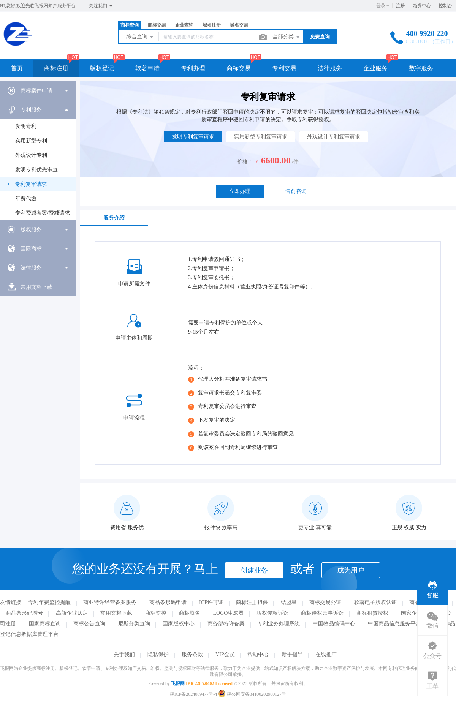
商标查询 (129, 25)
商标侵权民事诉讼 (322, 613)
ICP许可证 (211, 602)
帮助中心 (258, 654)
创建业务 (254, 570)
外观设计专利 (31, 155)
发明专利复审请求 (193, 136)
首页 (17, 68)
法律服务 (330, 68)
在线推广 (326, 654)
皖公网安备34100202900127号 (252, 694)
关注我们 (101, 6)
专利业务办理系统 (278, 623)
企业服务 (375, 68)
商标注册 (56, 68)
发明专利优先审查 (36, 169)
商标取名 (189, 613)
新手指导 (292, 654)
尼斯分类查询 (134, 623)
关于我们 (124, 654)
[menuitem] (38, 90)
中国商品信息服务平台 (394, 623)
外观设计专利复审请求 (333, 136)
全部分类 (286, 37)
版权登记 (102, 68)
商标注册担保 (252, 602)
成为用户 (350, 570)
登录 (380, 5)
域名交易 (239, 25)
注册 (400, 5)
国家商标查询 (45, 623)
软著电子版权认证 (375, 602)
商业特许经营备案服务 (109, 602)
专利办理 (193, 68)
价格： (245, 162)
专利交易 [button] (284, 68)
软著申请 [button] (147, 68)
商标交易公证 (325, 602)
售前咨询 (296, 191)
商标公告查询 (89, 623)
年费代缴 (25, 198)
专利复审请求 (31, 184)
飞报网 (178, 683)
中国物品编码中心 (334, 623)
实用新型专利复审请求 (260, 136)
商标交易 (157, 25)
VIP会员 (225, 654)
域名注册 (212, 25)
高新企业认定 (72, 613)
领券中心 (422, 5)
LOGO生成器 (228, 613)
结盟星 (289, 602)
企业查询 (184, 25)
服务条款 (192, 654)
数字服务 (421, 68)
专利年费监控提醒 (49, 602)
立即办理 (239, 191)
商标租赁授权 (372, 613)
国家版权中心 (179, 623)
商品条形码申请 (168, 602)
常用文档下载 (116, 613)
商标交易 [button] (238, 68)
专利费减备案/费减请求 (42, 213)
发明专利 (25, 126)
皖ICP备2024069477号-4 (193, 694)
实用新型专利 (31, 141)
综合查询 (140, 37)
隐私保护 (158, 654)
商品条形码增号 (24, 613)
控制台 (445, 5)
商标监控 (155, 613)
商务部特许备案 (226, 623)
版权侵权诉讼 (272, 613)
